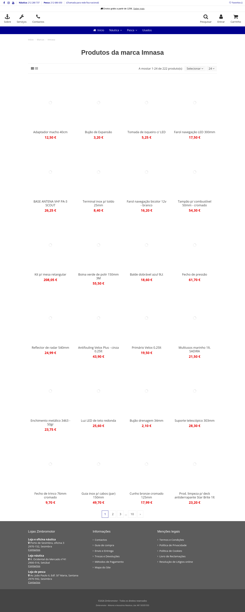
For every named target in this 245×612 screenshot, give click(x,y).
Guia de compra (104, 545)
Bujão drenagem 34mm (146, 420)
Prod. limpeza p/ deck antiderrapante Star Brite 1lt (195, 495)
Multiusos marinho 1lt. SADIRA (194, 349)
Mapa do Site (103, 567)
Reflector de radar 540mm (50, 347)
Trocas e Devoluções (107, 556)
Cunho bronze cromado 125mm (147, 495)
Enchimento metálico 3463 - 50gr (50, 422)
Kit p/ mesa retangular (50, 274)
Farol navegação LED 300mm (194, 132)
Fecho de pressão (194, 274)
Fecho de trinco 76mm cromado (50, 495)
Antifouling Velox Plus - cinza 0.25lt (98, 349)
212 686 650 (56, 2)
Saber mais (139, 8)
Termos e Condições (171, 539)
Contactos (34, 549)
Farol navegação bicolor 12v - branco (146, 203)
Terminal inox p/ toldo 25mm (98, 203)
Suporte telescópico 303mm (195, 420)
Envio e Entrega (104, 550)
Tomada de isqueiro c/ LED (146, 132)
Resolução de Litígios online (176, 561)
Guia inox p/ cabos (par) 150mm (98, 495)
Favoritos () (235, 2)
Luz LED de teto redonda (98, 420)
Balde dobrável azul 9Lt (146, 274)
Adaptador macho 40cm (50, 132)
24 (212, 68)
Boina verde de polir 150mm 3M (98, 276)
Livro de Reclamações (172, 556)
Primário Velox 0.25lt (146, 347)
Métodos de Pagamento (109, 561)
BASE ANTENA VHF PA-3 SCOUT (50, 203)
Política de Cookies (170, 550)
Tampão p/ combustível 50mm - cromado (194, 203)
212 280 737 (34, 2)
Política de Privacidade (173, 545)
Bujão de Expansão (98, 132)
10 (132, 514)
